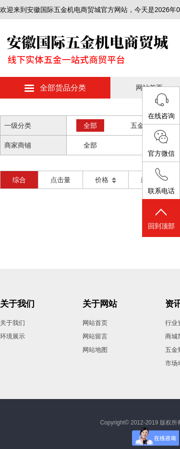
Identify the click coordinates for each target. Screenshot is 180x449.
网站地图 (95, 349)
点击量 (60, 180)
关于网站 (100, 304)
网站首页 (95, 322)
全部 (90, 125)
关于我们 (17, 304)
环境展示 (12, 336)
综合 (19, 180)
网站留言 (95, 336)
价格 (105, 180)
